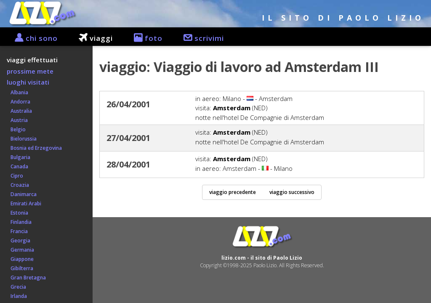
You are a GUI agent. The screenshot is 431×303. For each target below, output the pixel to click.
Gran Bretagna (26, 277)
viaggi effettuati (32, 60)
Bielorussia (22, 138)
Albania (17, 92)
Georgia (18, 240)
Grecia (16, 286)
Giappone (20, 259)
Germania (20, 249)
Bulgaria (18, 157)
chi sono (32, 38)
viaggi (91, 38)
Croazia (18, 185)
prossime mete (30, 71)
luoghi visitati (28, 82)
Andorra (18, 101)
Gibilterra (20, 268)
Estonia (17, 212)
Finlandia (19, 222)
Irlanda (17, 296)
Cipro (15, 175)
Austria (17, 120)
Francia (17, 231)
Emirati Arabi (24, 203)
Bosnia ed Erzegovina (34, 148)
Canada (17, 166)
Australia (19, 110)
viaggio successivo (291, 192)
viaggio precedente (232, 192)
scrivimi (199, 38)
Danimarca (22, 194)
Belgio (16, 129)
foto (143, 38)
